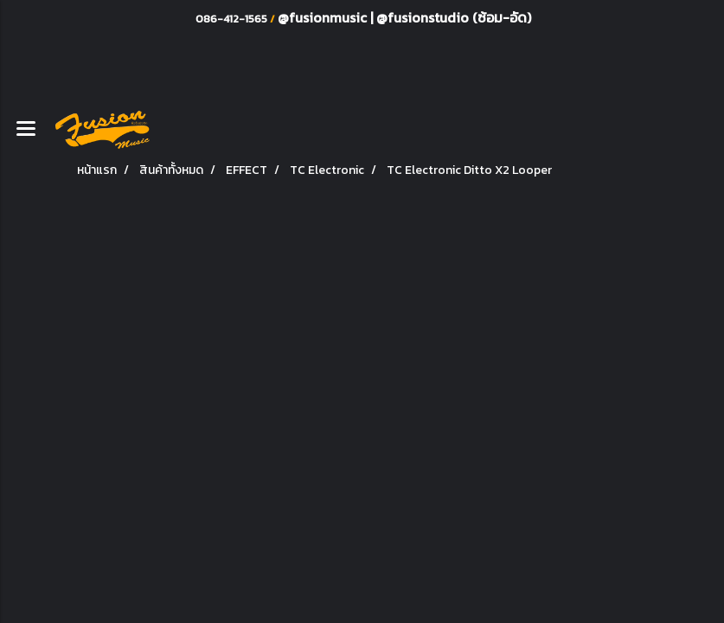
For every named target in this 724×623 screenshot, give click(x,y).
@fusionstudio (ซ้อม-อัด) (453, 17)
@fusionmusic (324, 17)
